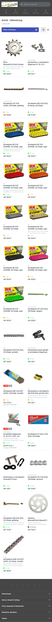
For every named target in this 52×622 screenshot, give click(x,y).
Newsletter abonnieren (9, 612)
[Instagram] (23, 585)
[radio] (43, 29)
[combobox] (35, 4)
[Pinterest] (40, 585)
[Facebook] (12, 585)
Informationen (6, 594)
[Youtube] (34, 585)
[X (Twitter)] (17, 585)
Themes (4, 618)
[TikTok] (28, 585)
